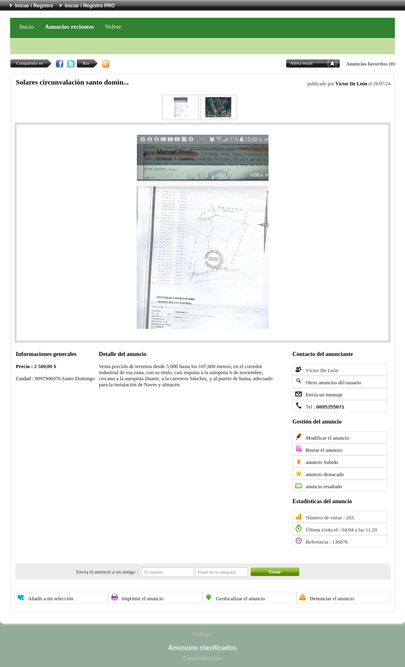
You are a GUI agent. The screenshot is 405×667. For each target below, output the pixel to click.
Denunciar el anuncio (332, 598)
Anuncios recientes (69, 26)
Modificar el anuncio (327, 438)
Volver (113, 26)
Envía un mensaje (324, 395)
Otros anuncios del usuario (333, 382)
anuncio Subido (322, 462)
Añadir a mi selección (50, 598)
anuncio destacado (325, 474)
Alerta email (301, 63)
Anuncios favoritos (367, 64)
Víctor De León (351, 84)
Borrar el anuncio (324, 450)
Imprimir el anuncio (142, 598)
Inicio (26, 26)
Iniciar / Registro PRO (90, 5)
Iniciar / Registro (34, 5)
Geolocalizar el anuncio (240, 598)
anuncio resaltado (324, 486)
